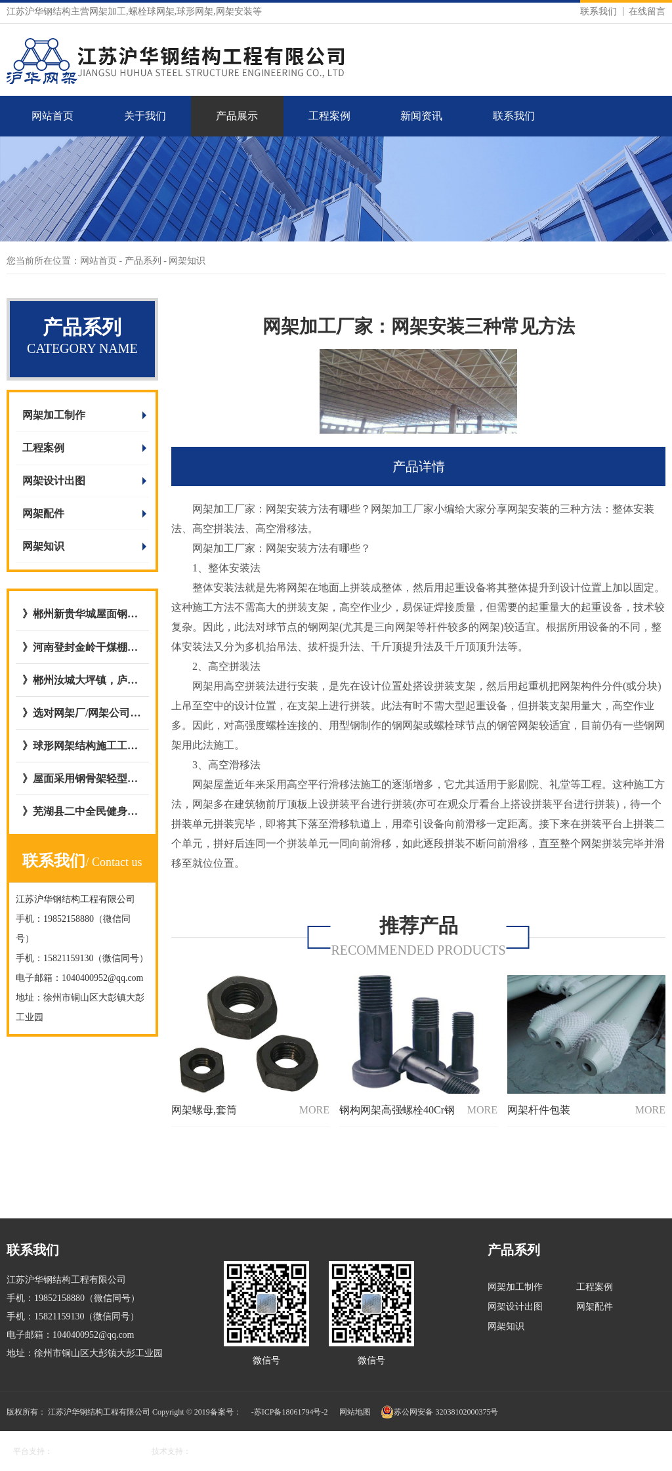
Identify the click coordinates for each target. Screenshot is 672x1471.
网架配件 (43, 513)
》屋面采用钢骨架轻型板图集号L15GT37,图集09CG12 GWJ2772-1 (82, 778)
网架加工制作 (53, 415)
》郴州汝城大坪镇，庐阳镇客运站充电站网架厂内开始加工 (82, 680)
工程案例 (329, 115)
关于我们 (145, 115)
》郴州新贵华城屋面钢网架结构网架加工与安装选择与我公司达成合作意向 (82, 613)
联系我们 (598, 11)
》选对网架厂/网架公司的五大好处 (82, 712)
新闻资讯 (421, 115)
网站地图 (355, 1412)
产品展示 (237, 115)
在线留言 (647, 11)
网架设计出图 (53, 480)
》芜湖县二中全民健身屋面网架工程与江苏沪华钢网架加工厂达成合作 (82, 811)
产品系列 (144, 261)
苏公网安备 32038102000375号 (439, 1412)
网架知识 (43, 546)
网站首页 (53, 115)
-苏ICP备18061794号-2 (289, 1412)
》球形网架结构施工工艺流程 (82, 745)
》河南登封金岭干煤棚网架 (82, 647)
